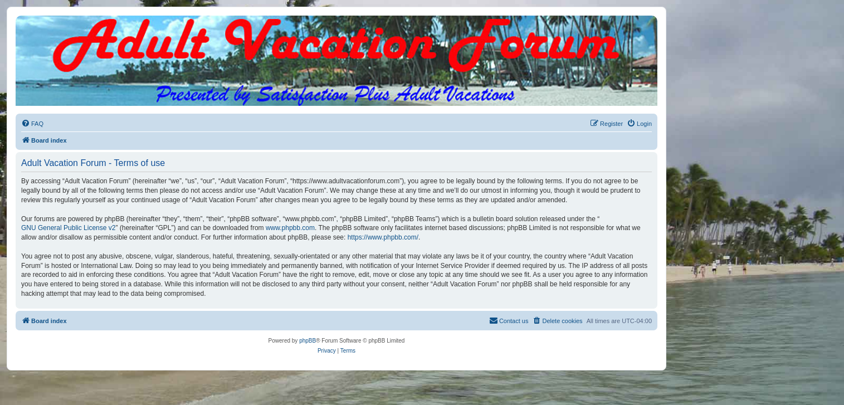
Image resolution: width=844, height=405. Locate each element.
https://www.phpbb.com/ (383, 237)
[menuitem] (32, 123)
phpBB (307, 341)
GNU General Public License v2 (68, 228)
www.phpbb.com (290, 228)
